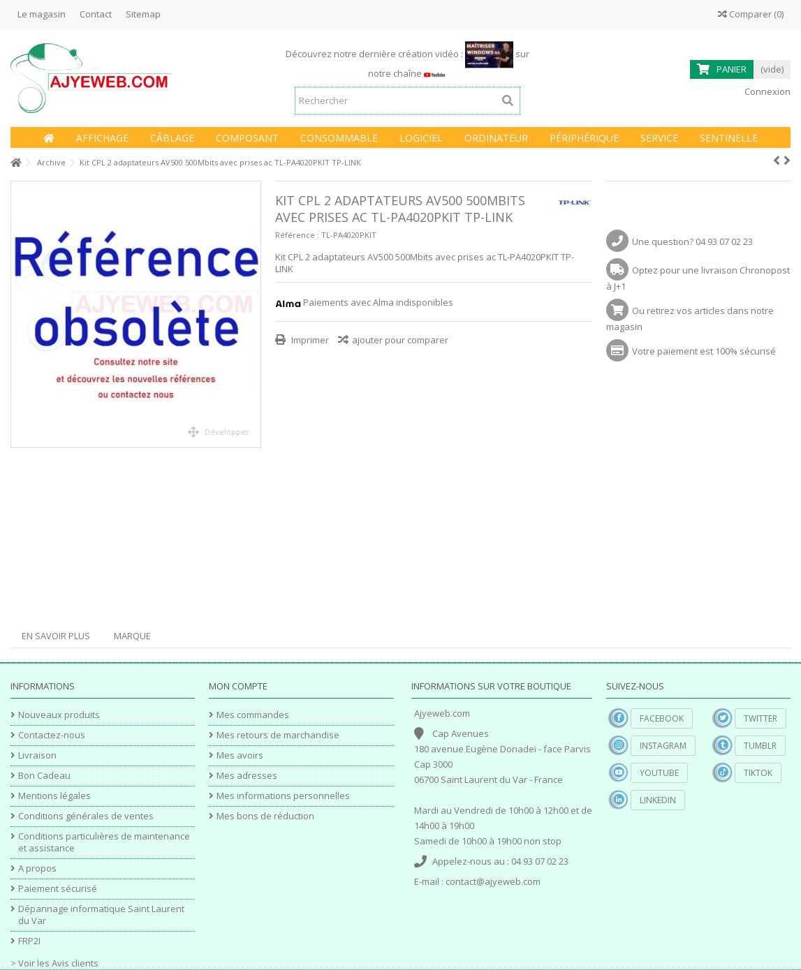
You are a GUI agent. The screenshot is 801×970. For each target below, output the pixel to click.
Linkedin (658, 800)
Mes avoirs (239, 755)
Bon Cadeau (44, 776)
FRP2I (29, 941)
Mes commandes (252, 715)
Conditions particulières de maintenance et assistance (104, 842)
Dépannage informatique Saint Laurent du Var (101, 915)
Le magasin (41, 14)
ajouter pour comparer (400, 340)
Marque (132, 635)
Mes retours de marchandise (277, 735)
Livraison (37, 755)
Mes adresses (246, 776)
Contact (96, 14)
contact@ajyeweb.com (493, 881)
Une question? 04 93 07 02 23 (692, 241)
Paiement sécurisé (57, 889)
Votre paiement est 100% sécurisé (704, 351)
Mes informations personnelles (283, 796)
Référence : (297, 235)
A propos (37, 868)
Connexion (766, 91)
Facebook (662, 718)
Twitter (760, 718)
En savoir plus (56, 635)
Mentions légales (54, 796)
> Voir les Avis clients (54, 963)
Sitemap (143, 14)
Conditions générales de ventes (86, 816)
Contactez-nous (51, 735)
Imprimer (309, 340)
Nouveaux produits (59, 715)
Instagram (663, 746)
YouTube (659, 773)
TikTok (758, 773)
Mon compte (238, 686)
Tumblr (760, 746)
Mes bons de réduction (265, 816)
